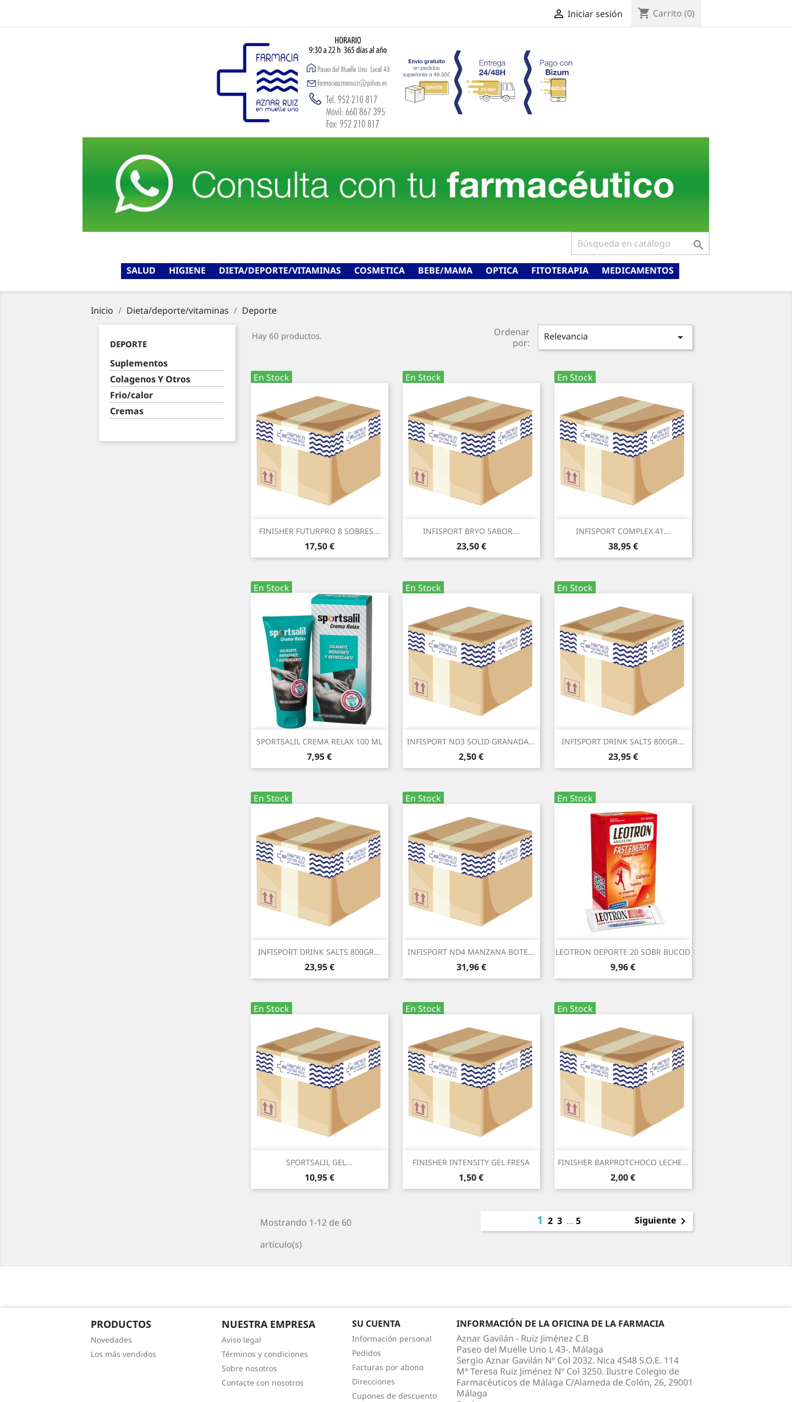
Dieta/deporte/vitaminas (280, 270)
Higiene (187, 270)
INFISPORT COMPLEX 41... (623, 531)
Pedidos (366, 1353)
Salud (141, 270)
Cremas (127, 411)
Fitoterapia (559, 270)
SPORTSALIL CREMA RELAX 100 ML (319, 741)
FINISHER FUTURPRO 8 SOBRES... (319, 531)
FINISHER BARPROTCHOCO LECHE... (623, 1162)
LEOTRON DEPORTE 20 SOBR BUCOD (623, 952)
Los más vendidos (123, 1354)
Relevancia (615, 337)
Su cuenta (376, 1323)
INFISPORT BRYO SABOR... (471, 531)
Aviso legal (241, 1339)
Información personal (392, 1338)
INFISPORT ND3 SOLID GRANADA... (471, 741)
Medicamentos (638, 270)
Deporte (128, 343)
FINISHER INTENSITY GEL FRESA (471, 1162)
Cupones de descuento (394, 1395)
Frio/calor (131, 395)
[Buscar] (640, 243)
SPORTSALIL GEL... (319, 1162)
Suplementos (139, 363)
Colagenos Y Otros (150, 379)
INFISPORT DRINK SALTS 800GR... (623, 741)
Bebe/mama (445, 270)
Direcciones (373, 1381)
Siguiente (662, 1221)
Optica (502, 270)
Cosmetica (379, 270)
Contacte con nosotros (263, 1382)
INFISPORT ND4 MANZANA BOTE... (471, 952)
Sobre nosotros (249, 1368)
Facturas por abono (388, 1367)
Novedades (111, 1339)
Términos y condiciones (265, 1354)
